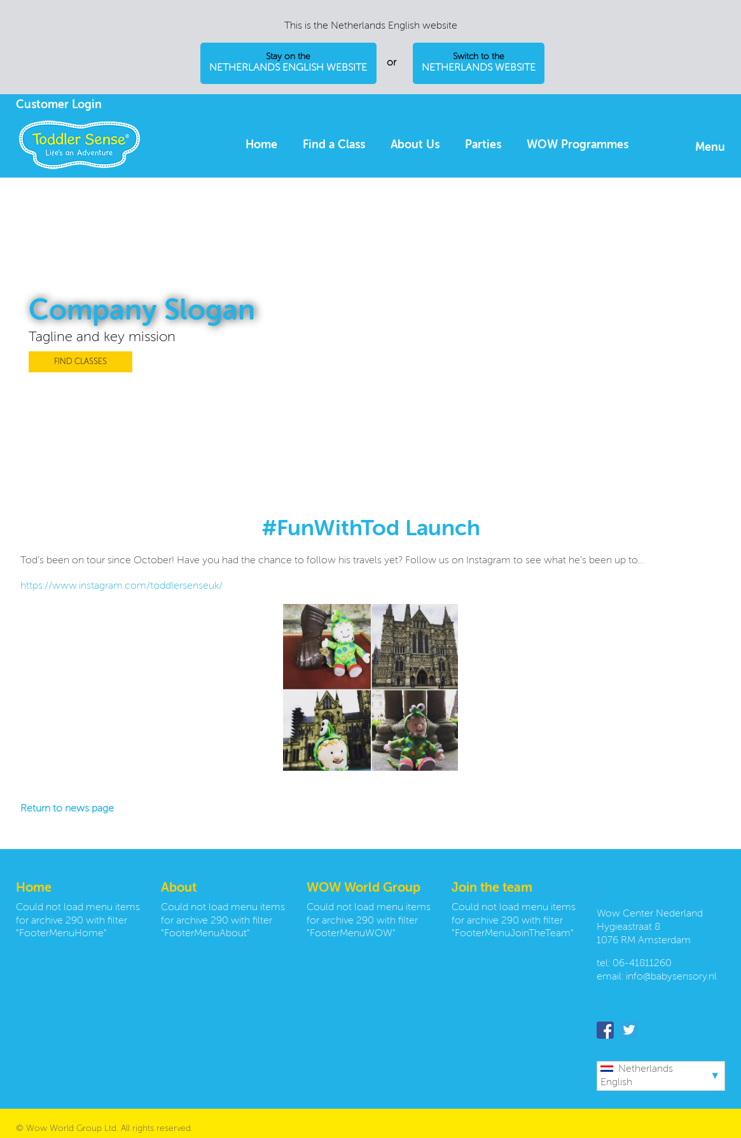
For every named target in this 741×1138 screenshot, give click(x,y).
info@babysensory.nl (671, 977)
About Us (415, 145)
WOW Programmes (577, 145)
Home (261, 145)
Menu (710, 147)
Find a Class (334, 145)
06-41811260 (642, 964)
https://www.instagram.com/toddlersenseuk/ (121, 586)
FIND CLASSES (80, 362)
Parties (483, 145)
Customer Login (59, 105)
